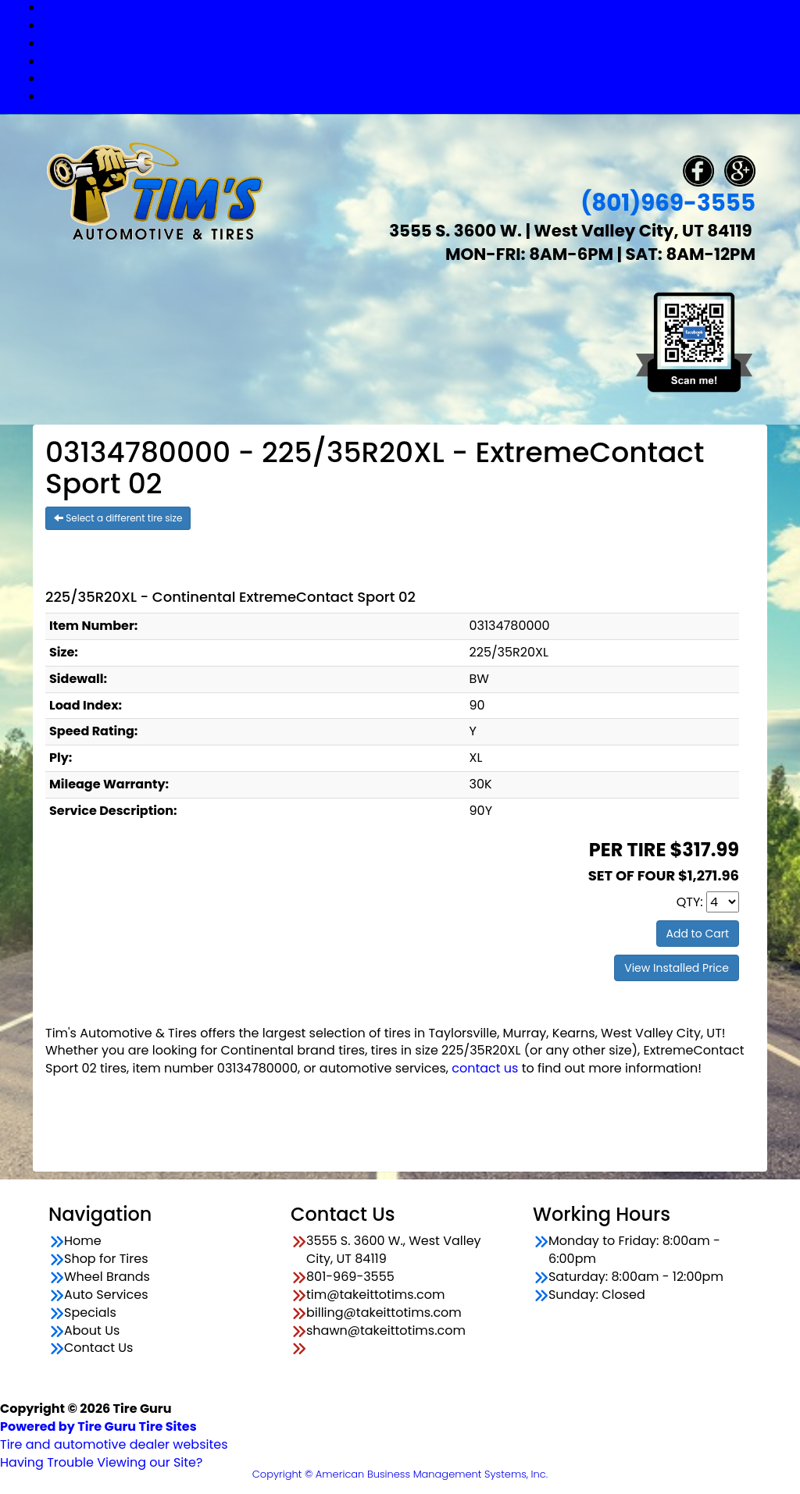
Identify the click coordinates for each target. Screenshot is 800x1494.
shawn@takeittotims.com (386, 1330)
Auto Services (415, 61)
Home (83, 1241)
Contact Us (415, 96)
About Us (92, 1330)
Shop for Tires (415, 25)
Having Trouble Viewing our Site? (101, 1462)
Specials (416, 78)
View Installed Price (676, 968)
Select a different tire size (118, 518)
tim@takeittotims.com (375, 1295)
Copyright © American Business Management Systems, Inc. (400, 1474)
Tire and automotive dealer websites (114, 1435)
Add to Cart (698, 933)
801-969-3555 (350, 1277)
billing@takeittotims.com (384, 1312)
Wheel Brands (416, 43)
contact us (485, 1068)
